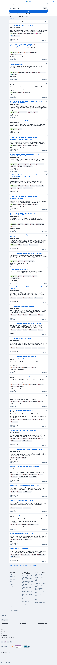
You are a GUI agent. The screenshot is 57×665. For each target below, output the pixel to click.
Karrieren (3, 633)
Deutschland (12, 576)
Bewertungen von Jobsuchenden (44, 628)
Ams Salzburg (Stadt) (39, 581)
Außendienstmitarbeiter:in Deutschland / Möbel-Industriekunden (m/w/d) (23, 63)
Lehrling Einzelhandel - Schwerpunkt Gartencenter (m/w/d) (26, 449)
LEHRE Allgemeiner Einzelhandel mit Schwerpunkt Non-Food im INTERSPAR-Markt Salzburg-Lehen (26, 175)
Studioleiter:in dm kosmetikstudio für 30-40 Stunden (24, 466)
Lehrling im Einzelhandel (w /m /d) (19, 269)
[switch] (46, 21)
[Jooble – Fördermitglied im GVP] (27, 646)
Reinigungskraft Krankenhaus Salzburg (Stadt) (39, 598)
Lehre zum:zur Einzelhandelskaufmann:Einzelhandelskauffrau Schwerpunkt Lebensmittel (26, 102)
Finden (28, 11)
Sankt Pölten (12, 579)
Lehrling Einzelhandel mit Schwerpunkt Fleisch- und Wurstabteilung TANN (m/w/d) (24, 357)
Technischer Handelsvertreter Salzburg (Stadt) (27, 578)
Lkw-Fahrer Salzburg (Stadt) (40, 583)
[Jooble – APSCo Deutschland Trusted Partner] (10, 646)
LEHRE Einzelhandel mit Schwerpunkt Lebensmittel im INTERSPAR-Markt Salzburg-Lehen (24, 155)
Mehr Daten (13, 18)
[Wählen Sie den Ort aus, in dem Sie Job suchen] (28, 8)
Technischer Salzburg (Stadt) (28, 575)
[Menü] (1, 1)
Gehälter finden (41, 629)
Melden (44, 40)
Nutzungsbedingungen (5, 652)
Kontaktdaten (4, 631)
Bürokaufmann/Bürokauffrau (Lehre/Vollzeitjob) (23, 430)
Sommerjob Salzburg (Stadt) (40, 577)
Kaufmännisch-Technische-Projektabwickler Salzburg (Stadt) (27, 594)
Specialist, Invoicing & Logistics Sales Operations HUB (24, 485)
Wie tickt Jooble (4, 628)
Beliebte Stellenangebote (15, 608)
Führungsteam (4, 629)
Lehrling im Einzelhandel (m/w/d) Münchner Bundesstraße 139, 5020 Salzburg (26, 287)
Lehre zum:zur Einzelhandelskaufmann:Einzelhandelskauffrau (26, 83)
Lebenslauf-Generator (42, 631)
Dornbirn (11, 586)
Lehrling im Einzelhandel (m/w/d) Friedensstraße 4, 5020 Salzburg (25, 235)
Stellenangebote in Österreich (7, 637)
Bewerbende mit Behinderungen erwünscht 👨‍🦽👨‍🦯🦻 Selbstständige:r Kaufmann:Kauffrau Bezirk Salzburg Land (25, 45)
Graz (11, 574)
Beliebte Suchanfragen (16, 570)
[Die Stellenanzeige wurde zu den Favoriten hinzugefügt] (46, 25)
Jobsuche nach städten (14, 610)
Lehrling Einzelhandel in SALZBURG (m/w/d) (21, 376)
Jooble (8, 662)
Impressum (3, 659)
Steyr (11, 588)
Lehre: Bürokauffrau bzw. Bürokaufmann (20, 338)
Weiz (11, 589)
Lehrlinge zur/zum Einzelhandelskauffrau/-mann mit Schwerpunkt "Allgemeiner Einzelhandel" (24, 138)
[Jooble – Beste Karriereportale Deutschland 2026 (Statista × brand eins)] (18, 646)
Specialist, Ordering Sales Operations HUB (21, 500)
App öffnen (53, 1)
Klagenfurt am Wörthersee (15, 577)
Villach (11, 581)
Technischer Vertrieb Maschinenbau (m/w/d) (22, 25)
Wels (11, 582)
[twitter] (8, 642)
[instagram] (5, 642)
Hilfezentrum (4, 635)
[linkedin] (11, 642)
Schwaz (11, 584)
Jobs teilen (21, 626)
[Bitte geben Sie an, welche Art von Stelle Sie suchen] (28, 4)
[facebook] (2, 642)
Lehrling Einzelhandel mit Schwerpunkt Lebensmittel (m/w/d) (26, 253)
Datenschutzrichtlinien (5, 655)
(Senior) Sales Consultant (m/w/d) (19, 548)
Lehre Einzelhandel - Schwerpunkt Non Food (22, 306)
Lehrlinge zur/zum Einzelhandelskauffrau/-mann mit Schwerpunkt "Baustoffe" (24, 197)
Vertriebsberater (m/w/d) (17, 515)
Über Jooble (4, 626)
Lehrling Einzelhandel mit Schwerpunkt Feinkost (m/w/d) (25, 395)
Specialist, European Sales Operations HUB (21, 533)
